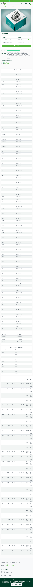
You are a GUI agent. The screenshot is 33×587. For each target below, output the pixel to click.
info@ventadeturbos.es (9, 565)
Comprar (16, 45)
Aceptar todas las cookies (16, 584)
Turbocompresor (7, 6)
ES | (30, 1)
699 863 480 (12, 1)
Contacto (5, 65)
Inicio (2, 6)
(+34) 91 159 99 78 (9, 564)
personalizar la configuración (17, 582)
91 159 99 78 (4, 1)
